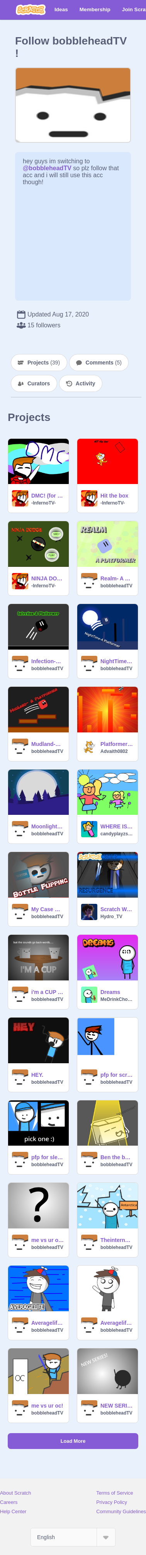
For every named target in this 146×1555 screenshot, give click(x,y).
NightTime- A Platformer (116, 661)
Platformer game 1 (116, 744)
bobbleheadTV (116, 585)
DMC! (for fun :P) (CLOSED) (47, 496)
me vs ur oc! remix (47, 1240)
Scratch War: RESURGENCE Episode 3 (116, 909)
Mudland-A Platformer (47, 744)
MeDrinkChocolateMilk (116, 999)
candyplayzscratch (116, 834)
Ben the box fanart (116, 1157)
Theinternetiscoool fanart (116, 1240)
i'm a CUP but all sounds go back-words (47, 992)
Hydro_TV (111, 916)
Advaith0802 (114, 751)
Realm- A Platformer (116, 578)
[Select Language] (73, 1537)
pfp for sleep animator (47, 1157)
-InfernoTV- (43, 503)
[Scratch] (30, 9)
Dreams (110, 992)
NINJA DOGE (47, 578)
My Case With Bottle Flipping (47, 909)
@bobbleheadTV (47, 168)
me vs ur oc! (47, 1406)
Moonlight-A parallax (47, 826)
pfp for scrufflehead (116, 1075)
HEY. (37, 1075)
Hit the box (114, 496)
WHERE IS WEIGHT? (116, 826)
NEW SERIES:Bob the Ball (116, 1406)
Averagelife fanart (47, 1323)
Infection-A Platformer (47, 661)
